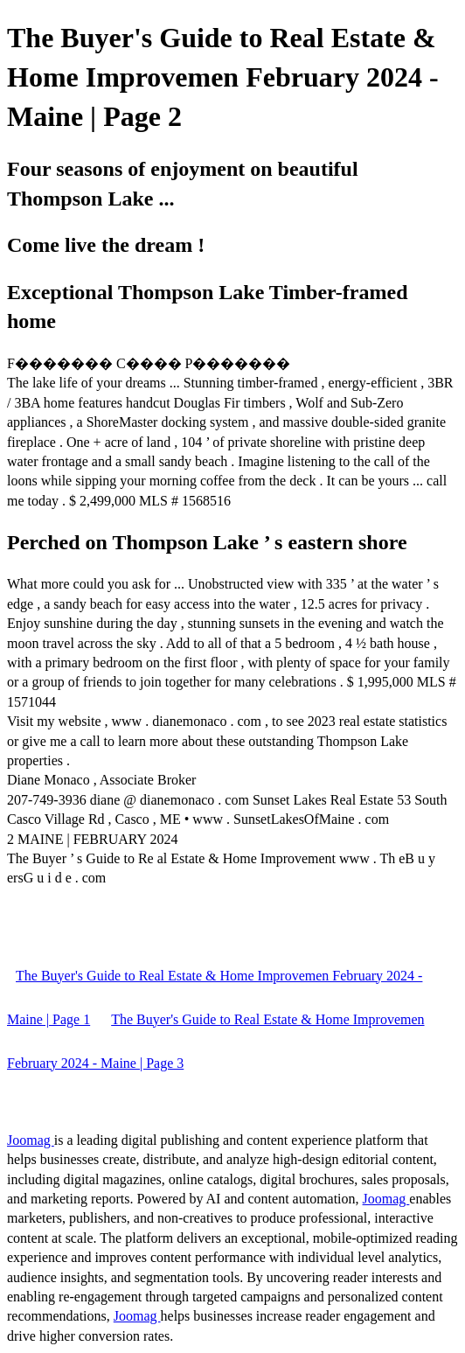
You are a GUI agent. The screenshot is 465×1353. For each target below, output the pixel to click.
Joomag (30, 1140)
